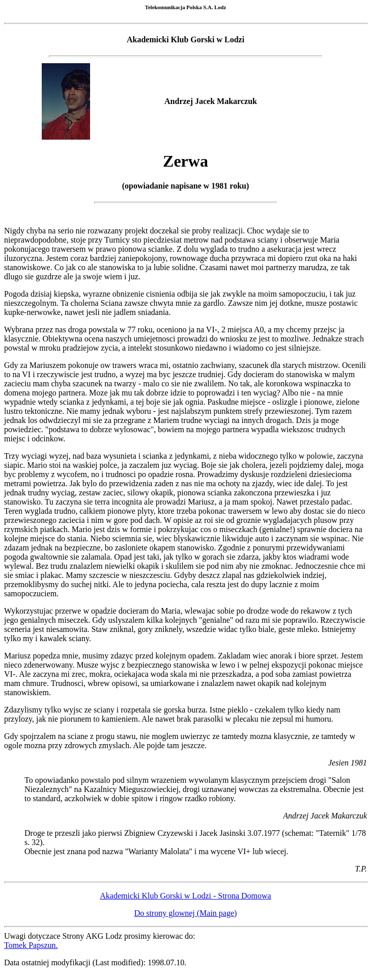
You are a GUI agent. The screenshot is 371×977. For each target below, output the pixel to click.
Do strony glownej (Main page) (185, 914)
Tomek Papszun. (31, 946)
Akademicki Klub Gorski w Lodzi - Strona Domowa (185, 897)
